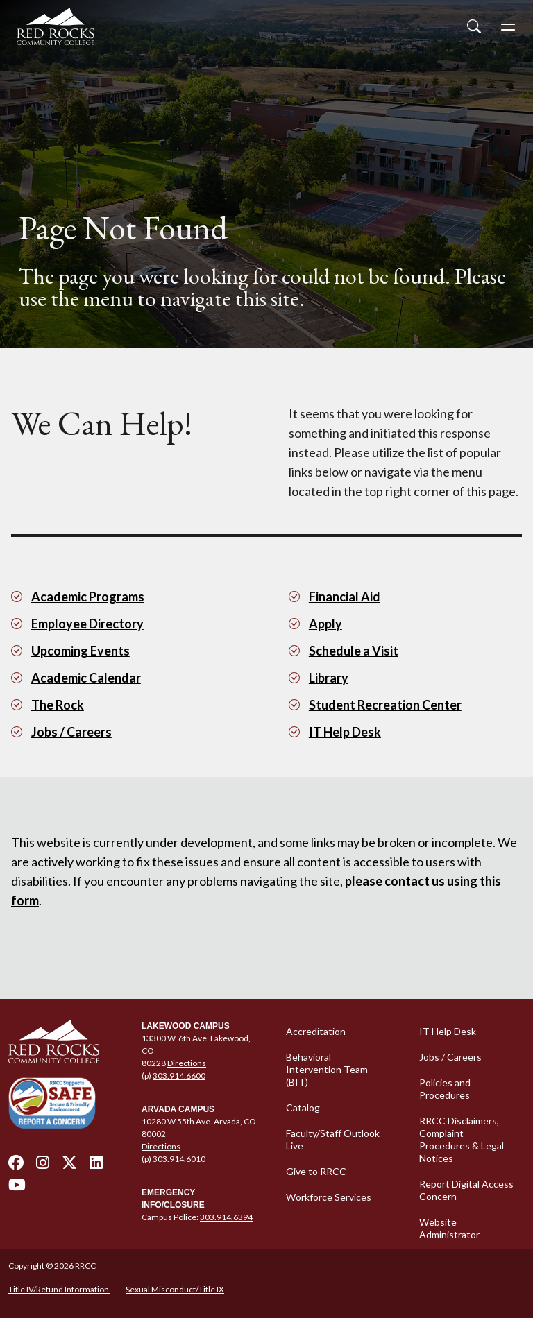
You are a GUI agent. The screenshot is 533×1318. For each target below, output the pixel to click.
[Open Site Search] (474, 26)
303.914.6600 (179, 1075)
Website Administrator (449, 1228)
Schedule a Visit (353, 650)
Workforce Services (328, 1197)
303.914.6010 (179, 1159)
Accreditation (316, 1031)
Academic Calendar (86, 677)
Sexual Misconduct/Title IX (175, 1289)
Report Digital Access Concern (466, 1190)
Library (328, 677)
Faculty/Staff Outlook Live (333, 1139)
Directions (186, 1063)
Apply (325, 623)
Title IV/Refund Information (59, 1289)
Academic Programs (87, 596)
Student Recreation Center (385, 704)
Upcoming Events (80, 650)
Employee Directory (87, 623)
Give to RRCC (316, 1171)
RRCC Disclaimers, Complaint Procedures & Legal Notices (461, 1139)
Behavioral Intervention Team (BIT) (327, 1069)
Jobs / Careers (71, 731)
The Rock (57, 704)
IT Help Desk (345, 731)
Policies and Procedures (445, 1089)
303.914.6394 (226, 1217)
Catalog (303, 1107)
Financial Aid (344, 596)
